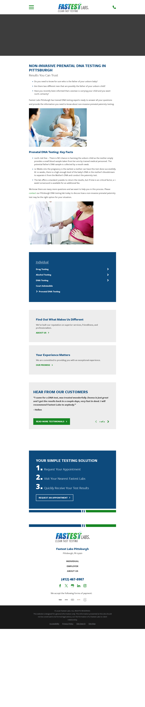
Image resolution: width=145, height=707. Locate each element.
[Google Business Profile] (72, 585)
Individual (72, 561)
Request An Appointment (55, 497)
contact (32, 193)
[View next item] (108, 421)
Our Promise (44, 365)
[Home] (73, 7)
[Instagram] (85, 585)
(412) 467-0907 (72, 579)
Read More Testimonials (51, 421)
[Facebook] (60, 585)
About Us (42, 333)
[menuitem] (70, 269)
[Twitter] (66, 585)
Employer (72, 566)
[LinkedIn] (78, 585)
